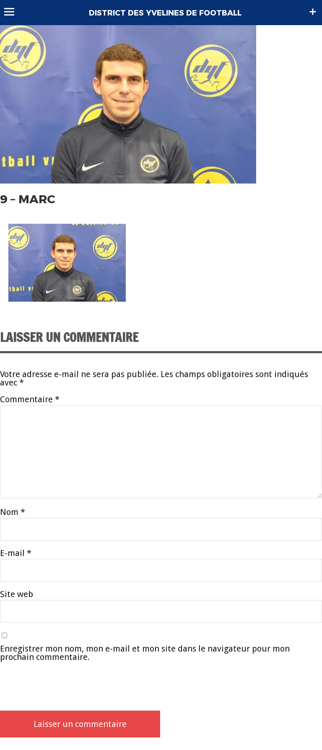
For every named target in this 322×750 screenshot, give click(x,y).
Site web (16, 594)
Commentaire (30, 399)
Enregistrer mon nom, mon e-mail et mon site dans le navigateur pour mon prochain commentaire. (145, 652)
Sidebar (313, 12)
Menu (13, 12)
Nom (12, 512)
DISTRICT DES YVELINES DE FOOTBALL (165, 13)
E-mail (15, 553)
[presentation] (63, 686)
